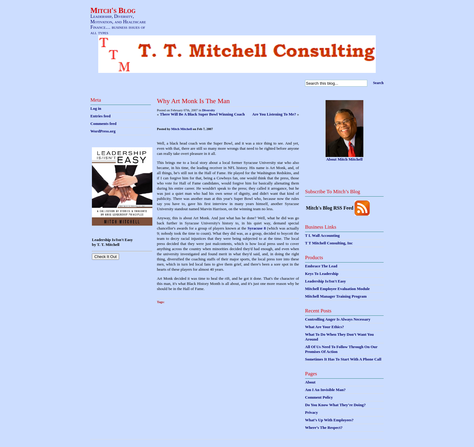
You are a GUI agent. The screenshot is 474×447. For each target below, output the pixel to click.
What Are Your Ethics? (324, 327)
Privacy (311, 412)
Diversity (208, 110)
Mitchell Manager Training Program (336, 296)
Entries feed (100, 116)
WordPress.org (102, 131)
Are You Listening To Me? (274, 114)
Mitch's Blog (113, 10)
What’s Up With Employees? (329, 420)
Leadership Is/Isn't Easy (325, 281)
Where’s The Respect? (324, 427)
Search (378, 83)
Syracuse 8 (257, 228)
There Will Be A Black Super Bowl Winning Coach (202, 114)
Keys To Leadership (322, 273)
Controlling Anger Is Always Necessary (337, 319)
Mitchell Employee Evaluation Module (337, 288)
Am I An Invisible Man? (325, 389)
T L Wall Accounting (322, 235)
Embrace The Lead (321, 266)
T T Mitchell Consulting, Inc (329, 243)
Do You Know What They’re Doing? (335, 405)
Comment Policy (319, 397)
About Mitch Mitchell (344, 159)
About (310, 382)
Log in (95, 108)
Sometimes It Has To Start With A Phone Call (343, 359)
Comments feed (103, 123)
